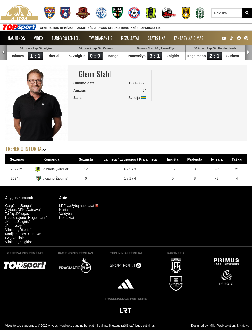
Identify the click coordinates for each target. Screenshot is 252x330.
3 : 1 (155, 56)
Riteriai (53, 56)
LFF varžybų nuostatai (78, 206)
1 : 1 (35, 56)
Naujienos (16, 38)
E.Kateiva (243, 325)
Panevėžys (137, 56)
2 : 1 (214, 56)
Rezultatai (130, 38)
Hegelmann (196, 56)
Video (38, 38)
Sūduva (232, 56)
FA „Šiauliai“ (14, 238)
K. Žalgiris (76, 56)
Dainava (17, 56)
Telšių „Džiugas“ (17, 214)
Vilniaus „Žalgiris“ (18, 242)
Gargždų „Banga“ (18, 206)
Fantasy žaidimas (188, 38)
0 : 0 (95, 56)
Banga (113, 56)
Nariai (64, 210)
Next (248, 52)
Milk (212, 325)
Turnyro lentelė (66, 38)
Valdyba (65, 214)
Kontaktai (66, 218)
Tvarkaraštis (100, 38)
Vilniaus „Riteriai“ (55, 169)
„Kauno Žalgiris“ (55, 178)
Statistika (156, 38)
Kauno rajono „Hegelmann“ (26, 218)
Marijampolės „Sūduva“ (23, 234)
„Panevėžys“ (15, 226)
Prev (3, 52)
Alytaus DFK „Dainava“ (23, 210)
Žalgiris (173, 56)
